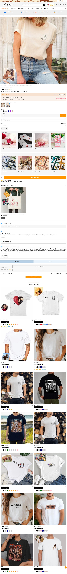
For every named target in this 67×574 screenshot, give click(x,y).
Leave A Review (39, 266)
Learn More (3, 237)
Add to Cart (35, 177)
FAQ (50, 261)
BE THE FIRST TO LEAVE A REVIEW (33, 277)
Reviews (17, 261)
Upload (63, 115)
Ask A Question (39, 269)
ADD (2, 217)
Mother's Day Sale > (61, 98)
